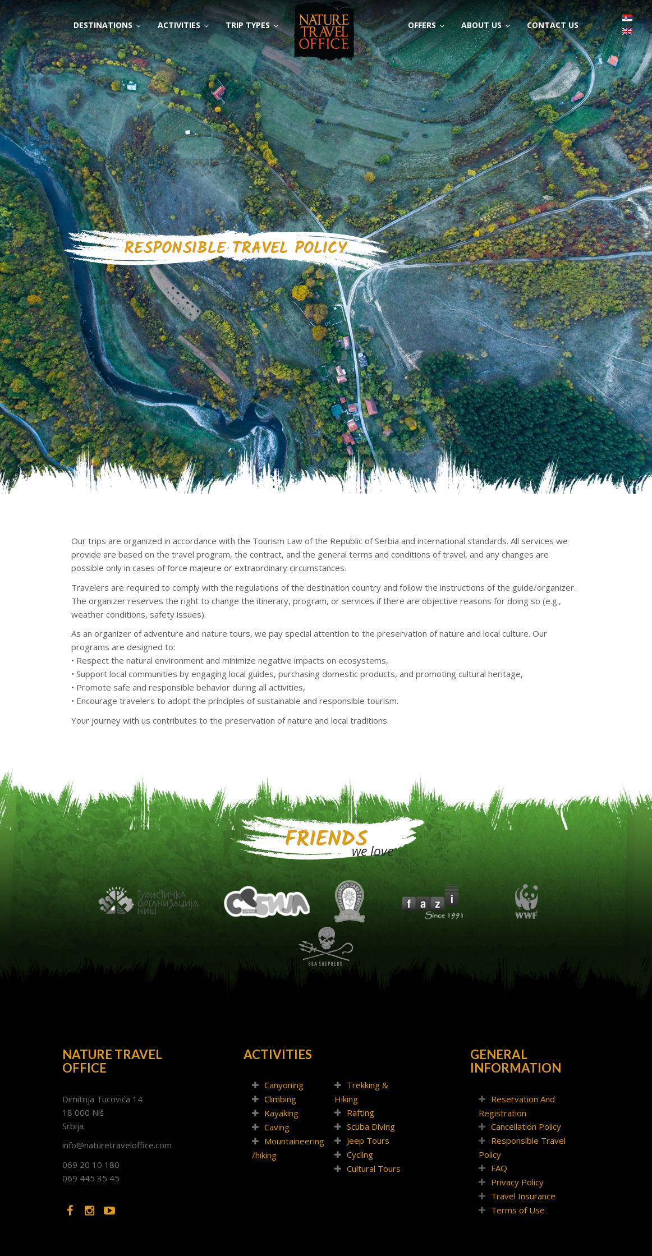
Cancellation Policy (526, 1126)
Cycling (360, 1154)
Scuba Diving (371, 1126)
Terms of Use (518, 1210)
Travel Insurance (523, 1196)
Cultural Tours (374, 1168)
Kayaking (281, 1113)
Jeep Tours (368, 1140)
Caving (277, 1127)
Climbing (280, 1099)
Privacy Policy (517, 1182)
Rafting (360, 1112)
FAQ (499, 1168)
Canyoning (284, 1085)
